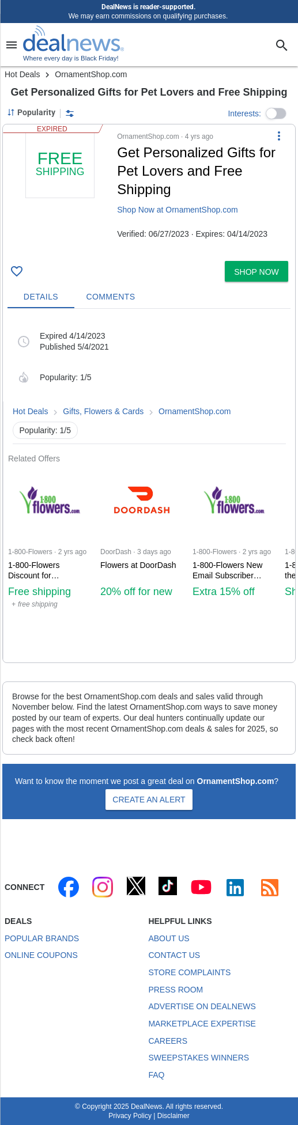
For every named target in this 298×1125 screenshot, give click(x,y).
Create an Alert (148, 799)
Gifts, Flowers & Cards (103, 411)
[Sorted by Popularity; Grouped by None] (31, 112)
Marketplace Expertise (201, 1023)
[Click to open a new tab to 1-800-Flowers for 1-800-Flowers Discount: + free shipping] (49, 563)
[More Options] (279, 136)
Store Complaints (189, 972)
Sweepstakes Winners (198, 1057)
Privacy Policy (130, 1116)
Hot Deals (22, 74)
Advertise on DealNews (201, 1006)
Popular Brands (42, 938)
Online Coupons (41, 955)
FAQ (156, 1074)
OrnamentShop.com (195, 411)
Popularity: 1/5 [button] (45, 430)
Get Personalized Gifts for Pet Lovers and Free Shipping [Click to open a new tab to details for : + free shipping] (196, 171)
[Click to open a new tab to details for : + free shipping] (60, 192)
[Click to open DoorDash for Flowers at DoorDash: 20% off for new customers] (142, 563)
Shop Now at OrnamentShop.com (177, 209)
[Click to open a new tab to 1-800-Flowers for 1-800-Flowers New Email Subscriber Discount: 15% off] (234, 563)
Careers (167, 1041)
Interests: (244, 113)
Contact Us (174, 955)
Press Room (175, 989)
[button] (276, 113)
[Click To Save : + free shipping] (17, 271)
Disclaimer (173, 1116)
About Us (168, 938)
